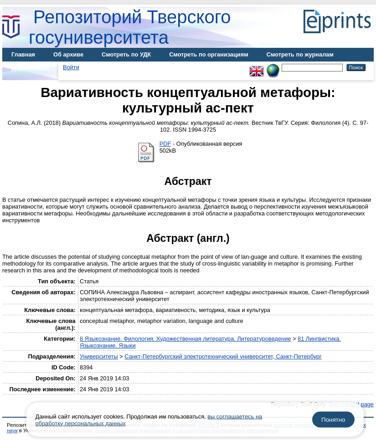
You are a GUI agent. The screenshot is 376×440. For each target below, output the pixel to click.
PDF (165, 143)
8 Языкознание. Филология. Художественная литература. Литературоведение (185, 338)
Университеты (99, 356)
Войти (71, 67)
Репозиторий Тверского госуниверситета (130, 27)
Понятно (333, 419)
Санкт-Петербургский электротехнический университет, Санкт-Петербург (223, 356)
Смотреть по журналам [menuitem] (300, 54)
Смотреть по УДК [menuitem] (126, 54)
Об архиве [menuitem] (68, 54)
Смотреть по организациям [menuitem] (208, 54)
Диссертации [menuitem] (30, 68)
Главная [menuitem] (23, 54)
